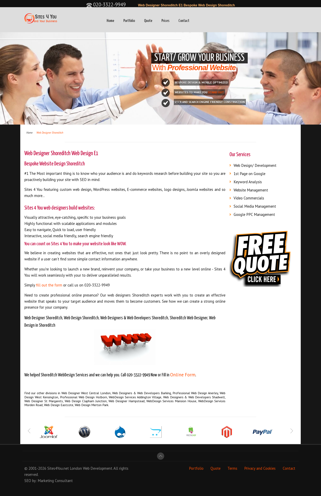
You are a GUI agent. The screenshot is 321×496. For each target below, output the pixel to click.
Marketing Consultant (55, 480)
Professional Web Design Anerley (195, 393)
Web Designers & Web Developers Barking (141, 393)
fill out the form (49, 285)
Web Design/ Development (255, 165)
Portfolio (129, 21)
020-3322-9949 (106, 4)
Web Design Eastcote (58, 405)
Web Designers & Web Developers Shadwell (194, 397)
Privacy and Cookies (260, 468)
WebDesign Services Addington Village (135, 397)
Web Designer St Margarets (43, 401)
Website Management (251, 190)
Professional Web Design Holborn (83, 397)
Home (110, 21)
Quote (148, 21)
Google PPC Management (254, 214)
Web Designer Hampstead (127, 401)
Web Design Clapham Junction (86, 401)
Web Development (97, 468)
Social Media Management (255, 206)
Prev (29, 431)
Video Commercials (249, 198)
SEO (27, 480)
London (76, 468)
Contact (184, 21)
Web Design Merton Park (91, 405)
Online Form (182, 375)
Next (292, 431)
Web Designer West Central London (86, 393)
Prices (165, 21)
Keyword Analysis (248, 181)
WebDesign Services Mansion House (171, 401)
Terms (232, 468)
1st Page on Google (249, 173)
